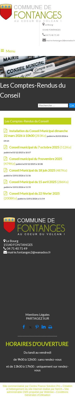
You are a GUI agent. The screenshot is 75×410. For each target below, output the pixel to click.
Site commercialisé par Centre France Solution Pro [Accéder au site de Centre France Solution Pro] (31, 385)
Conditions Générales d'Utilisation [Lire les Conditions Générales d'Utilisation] (46, 393)
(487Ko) (38, 170)
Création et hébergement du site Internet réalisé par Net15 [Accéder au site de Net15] (39, 387)
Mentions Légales (37, 314)
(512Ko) (40, 147)
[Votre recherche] (53, 105)
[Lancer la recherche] (72, 105)
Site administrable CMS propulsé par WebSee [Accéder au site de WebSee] (38, 390)
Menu (10, 51)
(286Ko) (38, 182)
